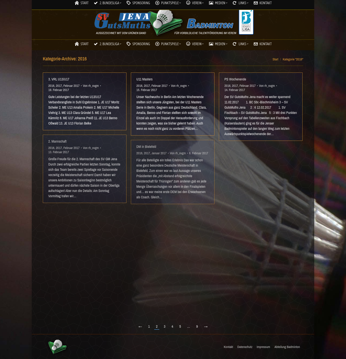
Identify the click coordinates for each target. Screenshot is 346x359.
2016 (51, 85)
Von (91, 86)
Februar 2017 (71, 85)
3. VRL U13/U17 (58, 79)
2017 (59, 85)
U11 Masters (144, 79)
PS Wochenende (235, 79)
